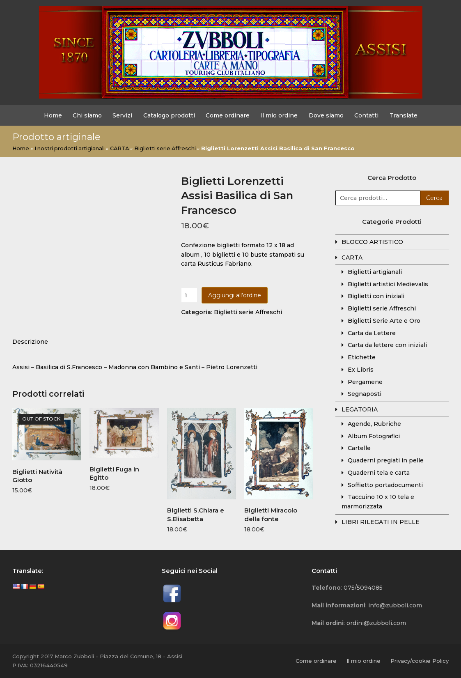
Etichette (362, 357)
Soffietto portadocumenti (385, 485)
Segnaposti (364, 394)
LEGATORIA (360, 409)
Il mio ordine (363, 660)
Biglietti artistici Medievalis (388, 284)
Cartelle (359, 448)
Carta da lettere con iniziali (387, 345)
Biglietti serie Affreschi (165, 148)
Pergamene (365, 382)
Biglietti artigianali (375, 272)
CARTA (119, 148)
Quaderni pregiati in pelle (386, 460)
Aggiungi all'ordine (234, 295)
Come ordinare (316, 660)
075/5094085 (363, 587)
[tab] (30, 341)
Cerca (434, 198)
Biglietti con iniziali (376, 296)
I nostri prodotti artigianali (69, 148)
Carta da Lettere (372, 333)
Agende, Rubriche (374, 423)
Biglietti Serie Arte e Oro (384, 320)
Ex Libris (361, 369)
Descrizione (30, 341)
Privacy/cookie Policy (419, 660)
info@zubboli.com (395, 605)
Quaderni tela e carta (379, 472)
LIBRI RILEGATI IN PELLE (381, 522)
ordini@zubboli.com (376, 623)
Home (20, 148)
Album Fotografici (374, 436)
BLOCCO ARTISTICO (372, 242)
